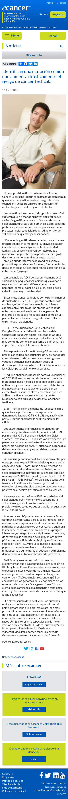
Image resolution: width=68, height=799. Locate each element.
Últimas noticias (34, 55)
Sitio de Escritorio (12, 787)
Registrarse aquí (34, 684)
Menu (12, 36)
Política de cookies (12, 780)
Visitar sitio (34, 709)
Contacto (7, 773)
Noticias (13, 45)
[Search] (61, 46)
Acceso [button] (43, 14)
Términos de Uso (11, 784)
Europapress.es (21, 641)
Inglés (49, 2)
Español (61, 2)
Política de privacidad (14, 790)
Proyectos (8, 777)
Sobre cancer (34, 734)
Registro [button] (58, 14)
